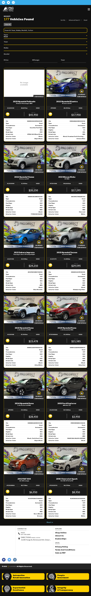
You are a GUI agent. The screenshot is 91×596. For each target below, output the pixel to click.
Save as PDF (60, 553)
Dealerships (60, 539)
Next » (50, 522)
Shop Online (60, 533)
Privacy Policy (61, 547)
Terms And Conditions (65, 550)
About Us (59, 536)
